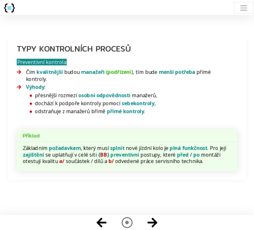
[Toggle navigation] (243, 8)
